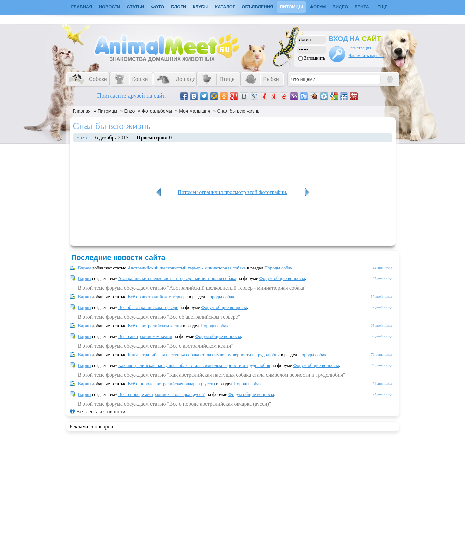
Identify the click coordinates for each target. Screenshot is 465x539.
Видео (340, 6)
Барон (84, 268)
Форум (318, 6)
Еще (382, 6)
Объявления (257, 6)
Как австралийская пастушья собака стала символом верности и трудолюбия (204, 354)
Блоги (178, 6)
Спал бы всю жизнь (238, 111)
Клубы (200, 6)
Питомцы (291, 6)
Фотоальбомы (157, 111)
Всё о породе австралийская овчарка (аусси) (171, 383)
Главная (82, 111)
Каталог (225, 6)
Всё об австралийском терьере (158, 296)
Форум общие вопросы (282, 278)
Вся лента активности (100, 411)
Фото (157, 6)
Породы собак (278, 268)
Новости (109, 6)
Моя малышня (194, 111)
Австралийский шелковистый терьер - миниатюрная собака (187, 268)
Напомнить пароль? (367, 55)
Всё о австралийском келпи (155, 325)
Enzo (129, 111)
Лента (361, 6)
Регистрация (360, 47)
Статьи (135, 6)
